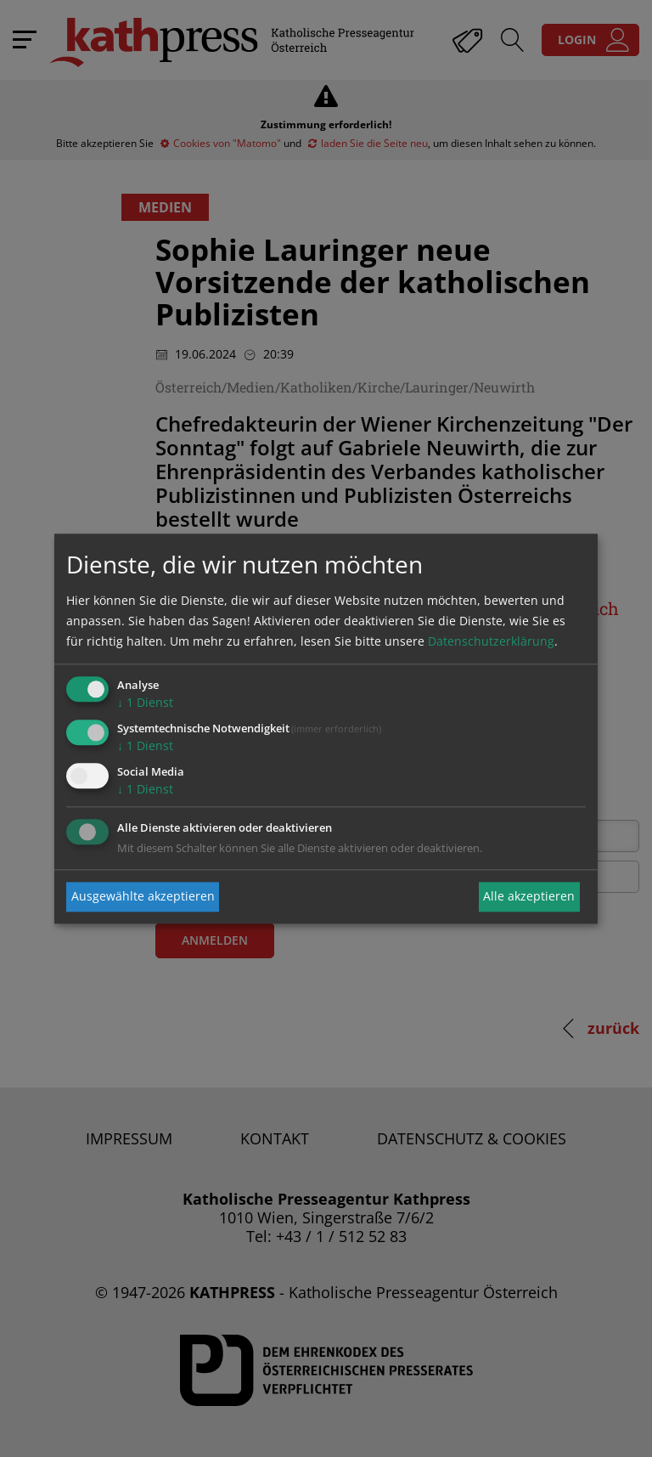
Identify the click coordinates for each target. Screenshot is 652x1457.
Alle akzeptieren (529, 897)
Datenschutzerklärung (491, 642)
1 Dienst (145, 703)
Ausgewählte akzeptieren (143, 897)
